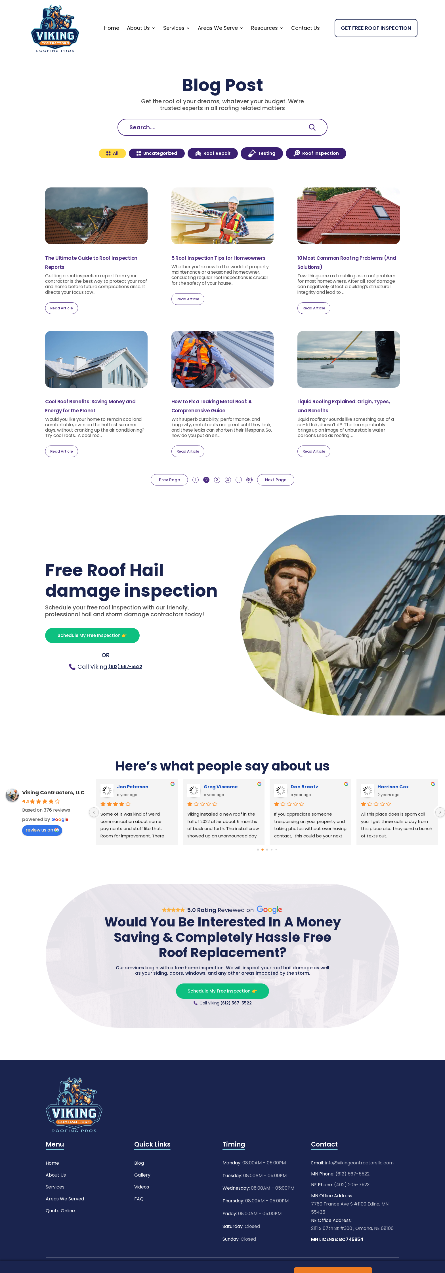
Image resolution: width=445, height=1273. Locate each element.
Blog (139, 1181)
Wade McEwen (308, 804)
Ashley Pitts (391, 804)
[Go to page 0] (258, 867)
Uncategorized (144, 169)
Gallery (142, 1193)
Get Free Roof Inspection (376, 42)
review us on (42, 847)
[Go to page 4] (276, 866)
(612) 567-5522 (125, 684)
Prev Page (157, 497)
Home (111, 42)
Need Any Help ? (323, 7)
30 (258, 497)
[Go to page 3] (271, 866)
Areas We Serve (218, 42)
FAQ (139, 1217)
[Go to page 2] (267, 867)
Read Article (61, 325)
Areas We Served (65, 1217)
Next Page (287, 497)
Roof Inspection (335, 169)
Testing (270, 169)
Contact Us (305, 42)
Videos (141, 1205)
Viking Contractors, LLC (53, 809)
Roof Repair (211, 169)
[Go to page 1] (262, 867)
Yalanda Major (222, 804)
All (90, 169)
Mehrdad (128, 804)
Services (173, 42)
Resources (264, 42)
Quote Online (60, 1229)
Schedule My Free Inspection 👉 (105, 652)
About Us (138, 42)
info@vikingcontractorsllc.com (359, 1181)
